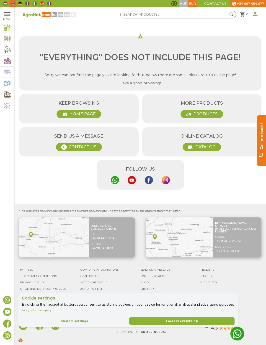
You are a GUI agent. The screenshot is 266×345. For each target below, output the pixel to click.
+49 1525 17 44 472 (228, 240)
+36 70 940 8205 (102, 248)
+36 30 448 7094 (102, 238)
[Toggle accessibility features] (174, 3)
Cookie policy (44, 310)
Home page (79, 114)
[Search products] (178, 14)
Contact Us (215, 3)
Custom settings (74, 321)
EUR (192, 4)
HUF (183, 4)
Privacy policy (29, 310)
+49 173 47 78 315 (227, 250)
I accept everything (182, 321)
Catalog (202, 147)
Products (202, 114)
